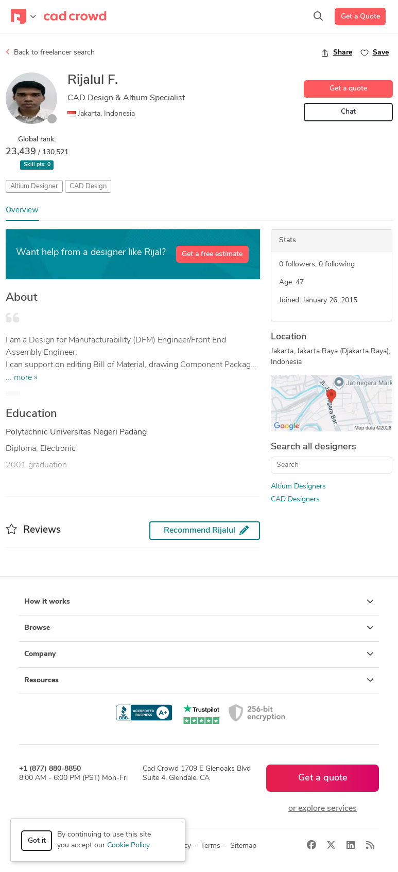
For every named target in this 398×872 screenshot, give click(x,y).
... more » (22, 378)
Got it (37, 841)
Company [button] (199, 654)
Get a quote (348, 89)
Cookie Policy (128, 845)
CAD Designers (295, 499)
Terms (210, 846)
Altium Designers (298, 487)
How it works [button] (199, 601)
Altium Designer (34, 186)
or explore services (322, 809)
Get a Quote (360, 17)
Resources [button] (199, 680)
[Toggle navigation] (23, 16)
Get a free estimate (212, 254)
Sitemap (243, 846)
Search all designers (313, 447)
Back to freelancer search (50, 52)
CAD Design (88, 186)
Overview (22, 210)
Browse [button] (199, 628)
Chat (348, 112)
